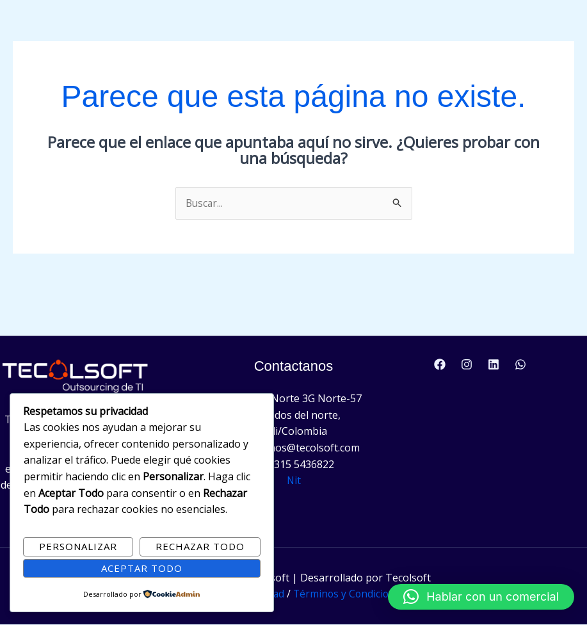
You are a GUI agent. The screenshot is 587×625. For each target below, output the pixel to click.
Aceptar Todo (141, 568)
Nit (293, 481)
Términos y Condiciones (350, 594)
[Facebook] (440, 365)
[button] (481, 597)
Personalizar (78, 546)
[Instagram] (466, 365)
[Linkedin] (493, 365)
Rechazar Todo (200, 546)
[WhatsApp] (520, 365)
